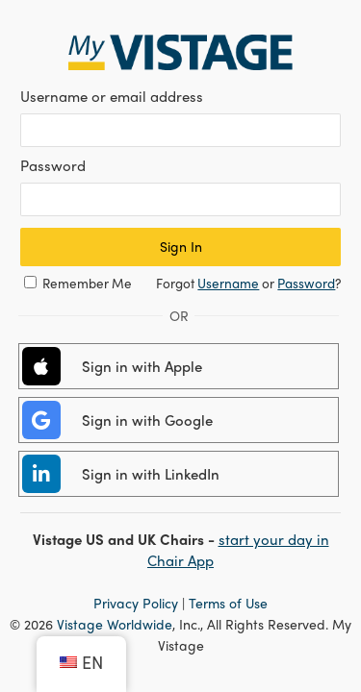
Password (306, 283)
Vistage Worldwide (114, 623)
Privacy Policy (135, 602)
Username (228, 283)
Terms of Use (228, 602)
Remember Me (87, 283)
